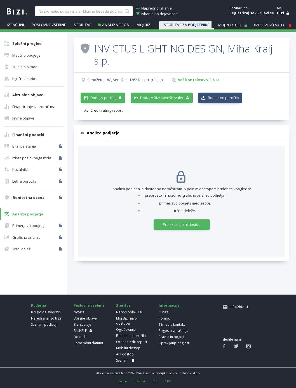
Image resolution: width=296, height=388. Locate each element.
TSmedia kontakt (172, 324)
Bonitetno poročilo (223, 97)
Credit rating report (106, 110)
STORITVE (82, 24)
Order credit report (131, 341)
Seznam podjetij (44, 324)
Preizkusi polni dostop (182, 224)
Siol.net (123, 381)
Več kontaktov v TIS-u (198, 79)
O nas (163, 312)
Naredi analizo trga (46, 318)
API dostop (125, 354)
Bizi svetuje (82, 324)
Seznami (122, 360)
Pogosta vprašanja (173, 330)
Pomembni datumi (88, 343)
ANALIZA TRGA (115, 24)
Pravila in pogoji (171, 336)
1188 (168, 381)
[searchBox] (84, 11)
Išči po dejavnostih (46, 312)
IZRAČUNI (15, 24)
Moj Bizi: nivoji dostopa (127, 321)
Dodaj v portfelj (103, 97)
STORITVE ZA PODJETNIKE (186, 24)
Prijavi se (265, 12)
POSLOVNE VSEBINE (49, 24)
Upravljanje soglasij (174, 343)
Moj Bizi (144, 24)
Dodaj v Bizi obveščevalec (162, 97)
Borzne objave (85, 318)
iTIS (154, 381)
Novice (79, 312)
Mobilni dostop (128, 348)
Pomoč (164, 318)
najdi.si (140, 381)
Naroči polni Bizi (129, 312)
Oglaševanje (126, 329)
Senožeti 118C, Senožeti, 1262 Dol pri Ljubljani (125, 79)
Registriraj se (241, 12)
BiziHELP (80, 330)
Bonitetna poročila (131, 335)
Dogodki (80, 336)
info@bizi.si (238, 306)
